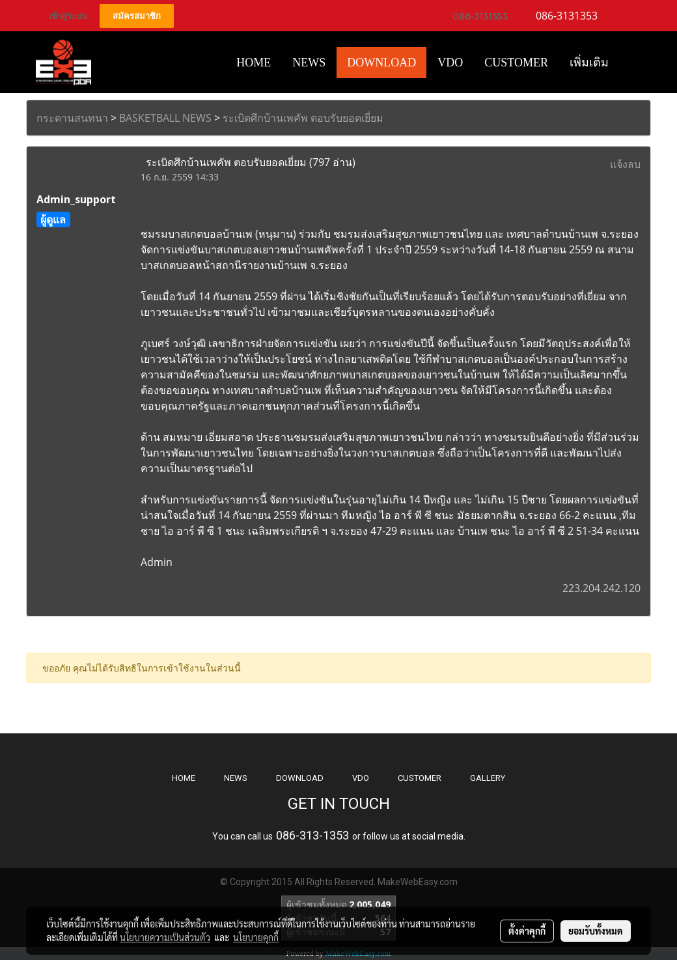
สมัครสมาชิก (137, 16)
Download (381, 62)
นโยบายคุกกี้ (256, 937)
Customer (516, 62)
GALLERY (487, 778)
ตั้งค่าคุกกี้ (527, 931)
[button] (631, 62)
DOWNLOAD (300, 778)
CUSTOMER (419, 778)
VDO (450, 62)
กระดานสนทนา (72, 118)
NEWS (235, 778)
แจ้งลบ (625, 164)
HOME (253, 62)
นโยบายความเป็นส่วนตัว (165, 937)
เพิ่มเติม (589, 62)
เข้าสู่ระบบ (68, 16)
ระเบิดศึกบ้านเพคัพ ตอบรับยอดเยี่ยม (303, 118)
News (308, 62)
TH (622, 15)
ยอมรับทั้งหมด (595, 931)
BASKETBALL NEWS (165, 118)
